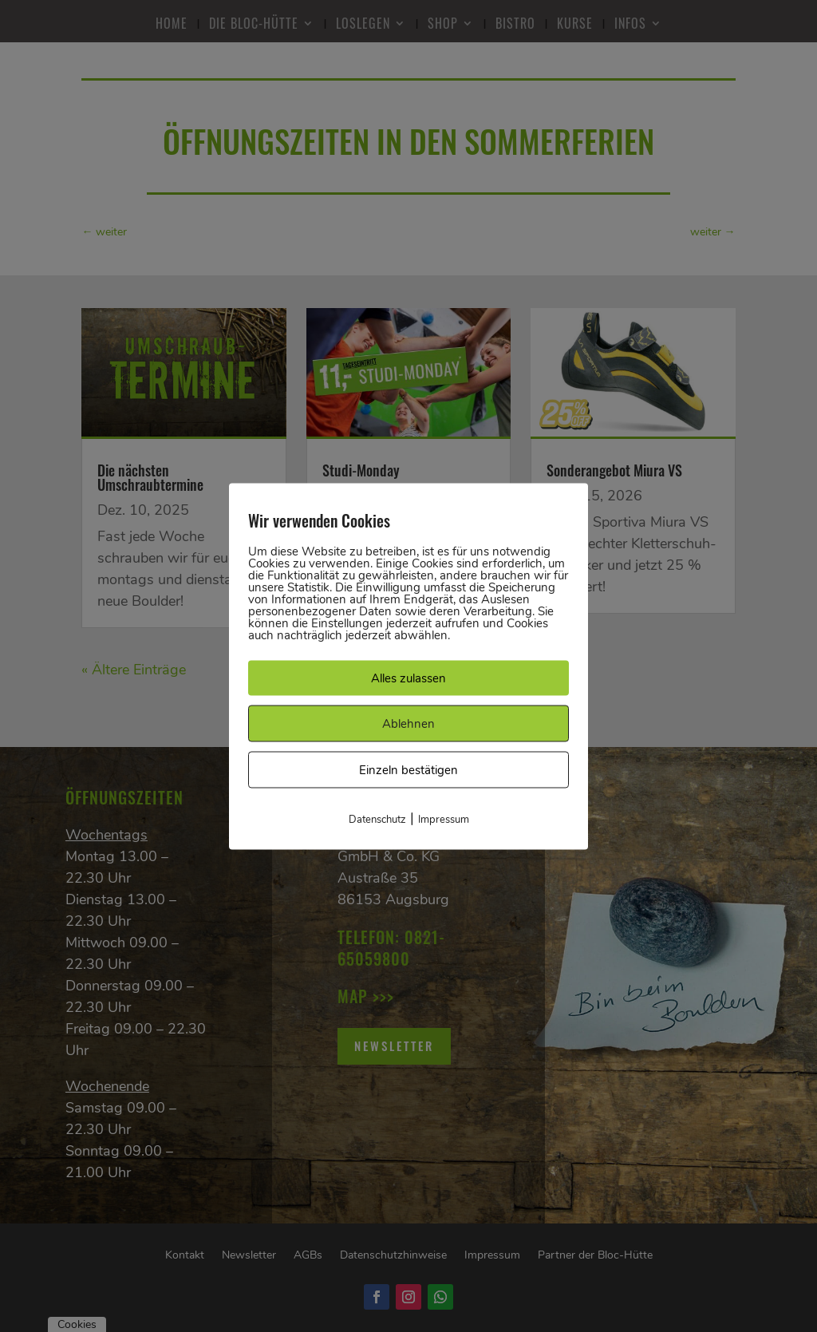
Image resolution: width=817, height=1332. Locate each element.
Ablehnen (408, 723)
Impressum (443, 819)
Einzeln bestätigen (408, 769)
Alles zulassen (408, 678)
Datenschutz (377, 819)
